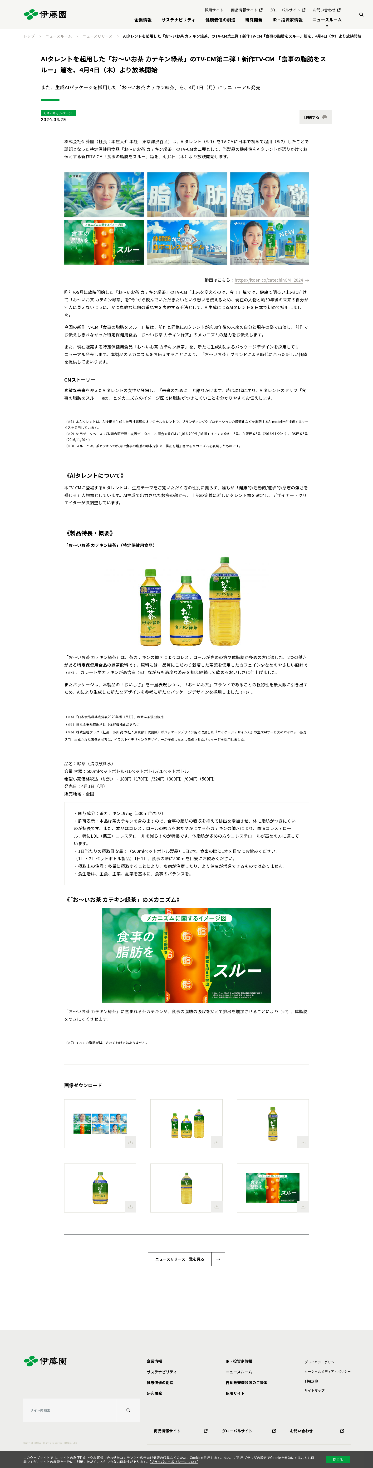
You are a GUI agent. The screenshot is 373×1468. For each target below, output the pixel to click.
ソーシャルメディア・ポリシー (327, 1371)
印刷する (311, 117)
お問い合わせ (317, 1431)
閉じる (338, 1459)
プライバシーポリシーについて (174, 1461)
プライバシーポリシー (321, 1362)
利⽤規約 (311, 1381)
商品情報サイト (181, 1431)
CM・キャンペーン (58, 113)
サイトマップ (314, 1390)
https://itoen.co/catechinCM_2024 (269, 280)
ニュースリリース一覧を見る (179, 1259)
